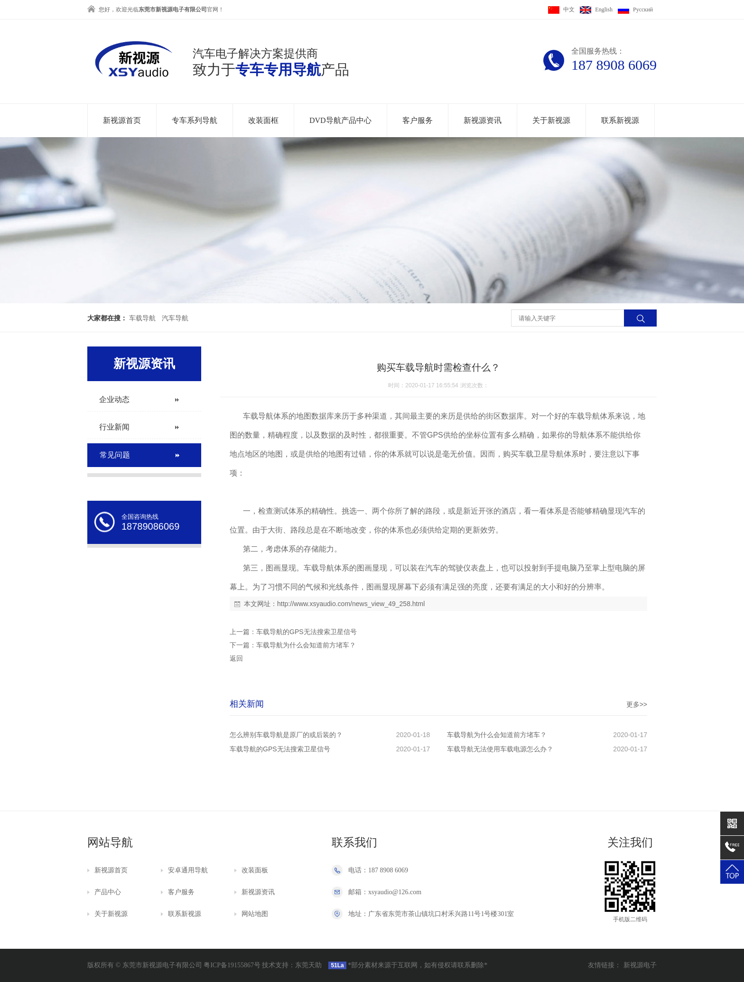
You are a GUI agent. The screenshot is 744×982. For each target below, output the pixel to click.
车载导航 (142, 318)
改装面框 (263, 120)
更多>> (636, 704)
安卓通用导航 (188, 870)
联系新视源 (620, 120)
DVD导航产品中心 (340, 120)
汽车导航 (175, 318)
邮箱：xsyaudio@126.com (384, 892)
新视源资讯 (483, 120)
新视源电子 (640, 965)
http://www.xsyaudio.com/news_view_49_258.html (351, 604)
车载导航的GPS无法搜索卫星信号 (306, 632)
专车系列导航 (194, 120)
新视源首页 (122, 120)
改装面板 (255, 870)
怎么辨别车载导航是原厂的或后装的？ (286, 735)
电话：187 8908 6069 (378, 870)
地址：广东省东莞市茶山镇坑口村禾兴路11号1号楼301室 (431, 913)
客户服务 (417, 120)
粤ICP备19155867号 (232, 965)
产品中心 (107, 892)
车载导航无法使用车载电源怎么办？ (500, 749)
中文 (561, 9)
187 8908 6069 (614, 65)
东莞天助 (308, 965)
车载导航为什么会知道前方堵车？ (306, 645)
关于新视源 (551, 120)
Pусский (635, 9)
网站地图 (255, 913)
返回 (236, 658)
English (596, 9)
